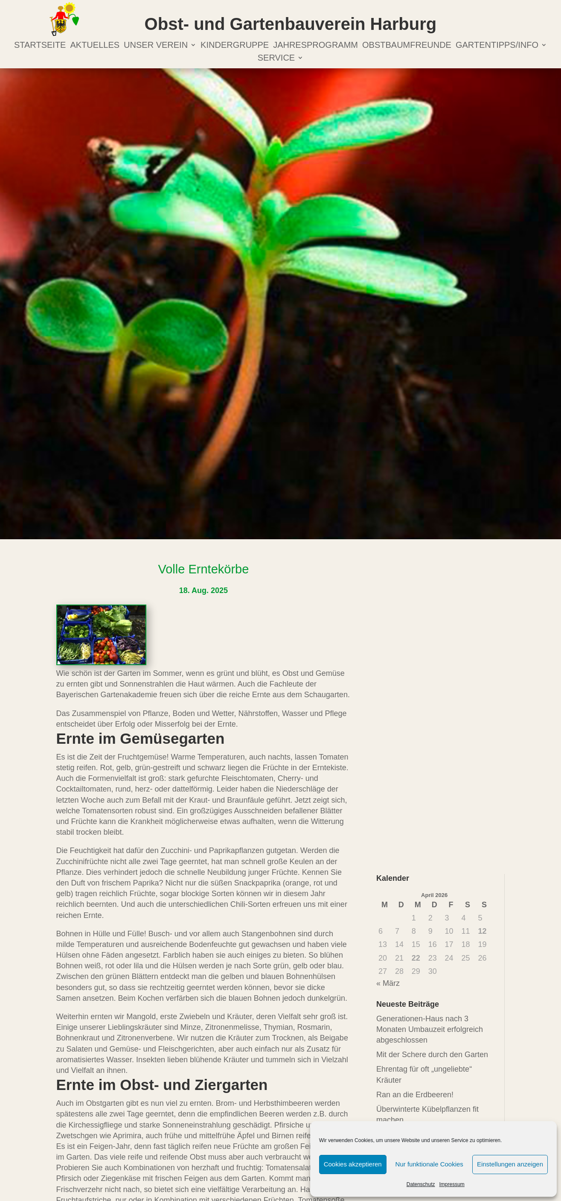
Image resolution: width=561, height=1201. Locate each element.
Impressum (452, 1184)
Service (276, 58)
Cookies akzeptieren (353, 1164)
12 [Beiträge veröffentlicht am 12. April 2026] (482, 931)
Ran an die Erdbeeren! (414, 1094)
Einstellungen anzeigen (510, 1164)
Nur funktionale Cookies (429, 1164)
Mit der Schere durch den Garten (432, 1054)
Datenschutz (421, 1184)
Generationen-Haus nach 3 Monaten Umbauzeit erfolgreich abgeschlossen (429, 1029)
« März (388, 983)
